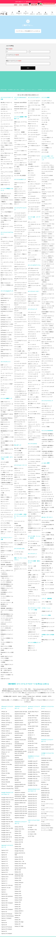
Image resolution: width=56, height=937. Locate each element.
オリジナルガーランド (33, 200)
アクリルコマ (17, 389)
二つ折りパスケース (19, 501)
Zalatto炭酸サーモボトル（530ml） (48, 312)
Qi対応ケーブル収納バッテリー (7, 551)
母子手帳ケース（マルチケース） (34, 404)
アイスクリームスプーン (34, 581)
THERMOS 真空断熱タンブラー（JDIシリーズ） (48, 447)
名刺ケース (17, 477)
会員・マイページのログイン (48, 585)
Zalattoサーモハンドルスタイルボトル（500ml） (48, 248)
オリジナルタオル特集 (33, 446)
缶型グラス (44, 352)
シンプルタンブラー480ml (47, 204)
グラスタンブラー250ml (48, 169)
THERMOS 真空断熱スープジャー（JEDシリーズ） (48, 457)
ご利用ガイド (32, 13)
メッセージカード (32, 638)
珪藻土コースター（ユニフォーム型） (34, 302)
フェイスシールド (5, 434)
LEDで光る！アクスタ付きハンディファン (20, 159)
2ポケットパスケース (19, 475)
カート (52, 13)
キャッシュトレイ (5, 503)
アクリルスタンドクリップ (20, 379)
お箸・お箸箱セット (33, 577)
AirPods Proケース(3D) (7, 324)
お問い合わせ (39, 13)
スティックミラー (32, 254)
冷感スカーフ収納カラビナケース (34, 498)
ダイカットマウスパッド (7, 514)
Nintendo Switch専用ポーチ (20, 103)
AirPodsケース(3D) (6, 317)
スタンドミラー (32, 240)
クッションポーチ (32, 411)
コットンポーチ (32, 344)
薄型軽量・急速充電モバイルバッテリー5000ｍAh (7, 566)
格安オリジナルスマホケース (15, 690)
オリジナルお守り (18, 317)
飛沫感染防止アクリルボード (7, 431)
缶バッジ (30, 113)
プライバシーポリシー (31, 89)
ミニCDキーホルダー (33, 102)
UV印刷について (46, 487)
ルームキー (17, 361)
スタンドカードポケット (7, 270)
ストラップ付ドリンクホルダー (48, 375)
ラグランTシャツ (5, 387)
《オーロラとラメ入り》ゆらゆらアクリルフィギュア (20, 278)
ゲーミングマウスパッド (7, 510)
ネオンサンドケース (6, 113)
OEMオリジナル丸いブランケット (34, 521)
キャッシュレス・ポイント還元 (48, 573)
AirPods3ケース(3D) (6, 339)
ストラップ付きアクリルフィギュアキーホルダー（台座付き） (20, 395)
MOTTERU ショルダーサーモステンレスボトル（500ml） (48, 289)
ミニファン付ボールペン (20, 162)
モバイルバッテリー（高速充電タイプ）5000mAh (7, 556)
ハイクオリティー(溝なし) (6, 204)
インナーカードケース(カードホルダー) (20, 486)
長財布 (16, 523)
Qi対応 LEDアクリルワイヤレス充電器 (7, 657)
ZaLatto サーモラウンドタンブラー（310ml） (48, 232)
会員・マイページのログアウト (48, 589)
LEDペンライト (18, 189)
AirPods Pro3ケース (6, 353)
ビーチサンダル (18, 554)
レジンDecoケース (5, 134)
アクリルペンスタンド (20, 399)
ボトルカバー (45, 369)
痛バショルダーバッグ (33, 388)
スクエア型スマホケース (7, 153)
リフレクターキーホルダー (34, 203)
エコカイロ (17, 168)
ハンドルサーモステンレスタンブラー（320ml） (48, 324)
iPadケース (4, 302)
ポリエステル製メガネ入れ (34, 414)
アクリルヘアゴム (18, 401)
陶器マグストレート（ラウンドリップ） (48, 419)
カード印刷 (3, 529)
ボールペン (3, 464)
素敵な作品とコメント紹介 (48, 640)
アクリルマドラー (18, 327)
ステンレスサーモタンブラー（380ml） (48, 216)
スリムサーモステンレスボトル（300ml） (48, 264)
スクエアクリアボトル (47, 358)
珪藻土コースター (32, 299)
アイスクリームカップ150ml (33, 584)
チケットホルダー (18, 489)
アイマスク (44, 133)
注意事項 (44, 466)
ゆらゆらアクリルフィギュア (20, 269)
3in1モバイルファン (19, 138)
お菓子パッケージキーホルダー (34, 286)
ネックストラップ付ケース (7, 168)
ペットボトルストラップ (48, 380)
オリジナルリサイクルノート (7, 517)
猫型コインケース (18, 540)
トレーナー (3, 392)
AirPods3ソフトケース (6, 341)
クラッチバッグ (32, 312)
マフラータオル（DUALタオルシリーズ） (34, 482)
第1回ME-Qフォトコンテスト (48, 619)
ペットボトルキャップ (47, 378)
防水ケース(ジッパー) (6, 272)
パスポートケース (18, 510)
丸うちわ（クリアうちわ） (20, 126)
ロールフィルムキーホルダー (34, 116)
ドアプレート (4, 505)
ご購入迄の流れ (25, 13)
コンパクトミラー (32, 242)
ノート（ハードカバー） (7, 520)
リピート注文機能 (46, 532)
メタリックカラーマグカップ (48, 423)
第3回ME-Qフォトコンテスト (48, 627)
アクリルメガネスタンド (20, 405)
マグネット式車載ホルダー (7, 286)
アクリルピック (18, 332)
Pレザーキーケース (33, 126)
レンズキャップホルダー (34, 183)
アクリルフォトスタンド (20, 282)
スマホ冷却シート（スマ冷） (7, 238)
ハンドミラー (31, 257)
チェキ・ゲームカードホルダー (20, 494)
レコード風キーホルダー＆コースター (34, 110)
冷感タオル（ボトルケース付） (34, 486)
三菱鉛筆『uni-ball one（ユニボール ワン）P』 (7, 479)
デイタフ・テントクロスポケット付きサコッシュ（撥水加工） (34, 437)
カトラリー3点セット (33, 599)
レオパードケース (5, 136)
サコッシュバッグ (32, 401)
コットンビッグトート (33, 346)
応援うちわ (17, 129)
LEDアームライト (18, 195)
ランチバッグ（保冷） (33, 397)
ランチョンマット (32, 579)
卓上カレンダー (18, 367)
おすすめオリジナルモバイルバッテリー (7, 543)
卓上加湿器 (17, 173)
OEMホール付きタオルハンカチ (34, 531)
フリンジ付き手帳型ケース (7, 212)
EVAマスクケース (5, 422)
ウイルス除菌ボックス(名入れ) (7, 437)
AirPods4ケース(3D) (6, 334)
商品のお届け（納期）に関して (48, 512)
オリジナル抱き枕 (32, 543)
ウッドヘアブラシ (32, 149)
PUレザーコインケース (20, 532)
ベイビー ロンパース (6, 375)
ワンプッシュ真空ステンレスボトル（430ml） (48, 256)
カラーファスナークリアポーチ (34, 324)
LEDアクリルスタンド (20, 193)
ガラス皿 (30, 568)
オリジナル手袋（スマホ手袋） (48, 103)
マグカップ (44, 404)
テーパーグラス (46, 163)
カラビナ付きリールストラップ (34, 156)
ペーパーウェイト (18, 437)
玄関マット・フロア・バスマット (7, 532)
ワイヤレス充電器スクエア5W (7, 639)
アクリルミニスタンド (20, 296)
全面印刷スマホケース (6, 109)
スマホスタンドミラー (6, 266)
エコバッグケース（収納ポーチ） (34, 381)
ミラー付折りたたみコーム (34, 146)
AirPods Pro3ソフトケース (7, 356)
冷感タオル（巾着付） (33, 489)
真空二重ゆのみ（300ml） (46, 280)
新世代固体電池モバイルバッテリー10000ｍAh (7, 615)
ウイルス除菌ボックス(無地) (7, 445)
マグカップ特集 (46, 426)
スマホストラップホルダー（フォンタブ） (7, 242)
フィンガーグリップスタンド (7, 263)
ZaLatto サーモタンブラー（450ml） (48, 240)
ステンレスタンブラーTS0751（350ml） (47, 320)
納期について (45, 483)
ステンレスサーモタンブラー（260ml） (48, 208)
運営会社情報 (3, 89)
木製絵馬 (30, 164)
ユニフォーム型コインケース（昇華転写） (20, 543)
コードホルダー (32, 175)
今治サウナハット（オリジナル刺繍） (48, 144)
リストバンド (31, 281)
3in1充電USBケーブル (6, 672)
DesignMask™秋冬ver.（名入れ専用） (7, 418)
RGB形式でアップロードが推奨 (48, 549)
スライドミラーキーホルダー (34, 233)
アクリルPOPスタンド (20, 391)
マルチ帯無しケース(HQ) (7, 218)
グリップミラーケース (6, 161)
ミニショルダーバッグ (33, 370)
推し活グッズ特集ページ (20, 448)
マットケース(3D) (5, 140)
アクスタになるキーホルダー (20, 247)
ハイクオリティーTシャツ (7, 370)
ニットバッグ (31, 316)
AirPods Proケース (6, 321)
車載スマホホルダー (6, 283)
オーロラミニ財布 (18, 527)
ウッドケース (4, 111)
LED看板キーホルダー (20, 199)
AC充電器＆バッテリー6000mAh (7, 593)
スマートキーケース (33, 121)
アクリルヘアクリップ (20, 319)
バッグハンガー (32, 186)
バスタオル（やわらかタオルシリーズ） (34, 470)
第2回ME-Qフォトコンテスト (48, 623)
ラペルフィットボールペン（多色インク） (7, 471)
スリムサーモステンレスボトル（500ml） (48, 268)
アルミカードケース (19, 508)
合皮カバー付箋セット (6, 497)
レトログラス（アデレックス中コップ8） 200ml (48, 166)
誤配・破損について (47, 503)
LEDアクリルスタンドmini (20, 183)
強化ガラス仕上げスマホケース (7, 150)
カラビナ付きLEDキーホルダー (34, 193)
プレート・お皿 (32, 566)
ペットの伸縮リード (47, 147)
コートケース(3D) (5, 138)
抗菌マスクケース (5, 424)
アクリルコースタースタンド (20, 337)
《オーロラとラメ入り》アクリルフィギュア (20, 230)
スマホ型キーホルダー (33, 166)
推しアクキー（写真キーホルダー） (20, 255)
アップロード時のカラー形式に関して (48, 473)
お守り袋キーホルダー (33, 268)
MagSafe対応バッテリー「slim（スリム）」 (7, 577)
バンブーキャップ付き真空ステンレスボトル (28, 31)
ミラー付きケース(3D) (6, 143)
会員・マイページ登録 (47, 582)
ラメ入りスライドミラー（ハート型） (34, 229)
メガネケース (31, 141)
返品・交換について (47, 505)
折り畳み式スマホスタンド (7, 279)
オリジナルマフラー (33, 510)
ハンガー (44, 107)
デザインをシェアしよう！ (47, 553)
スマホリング (4, 247)
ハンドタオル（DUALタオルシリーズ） (34, 474)
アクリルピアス (18, 424)
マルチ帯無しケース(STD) (6, 221)
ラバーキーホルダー (33, 132)
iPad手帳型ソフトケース (7, 309)
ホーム (12, 13)
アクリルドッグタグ (19, 403)
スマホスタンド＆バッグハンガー (34, 189)
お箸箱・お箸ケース (33, 574)
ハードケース (4, 104)
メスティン (31, 593)
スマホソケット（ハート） (6, 259)
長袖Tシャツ (4, 390)
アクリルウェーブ (18, 325)
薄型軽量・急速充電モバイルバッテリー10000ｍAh (7, 610)
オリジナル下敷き (5, 523)
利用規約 (23, 89)
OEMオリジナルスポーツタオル (34, 525)
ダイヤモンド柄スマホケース (7, 164)
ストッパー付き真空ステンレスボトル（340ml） (48, 260)
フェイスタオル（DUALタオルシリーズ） (34, 478)
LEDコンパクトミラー (20, 191)
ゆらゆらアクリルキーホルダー (20, 416)
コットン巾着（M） (33, 352)
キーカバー (31, 168)
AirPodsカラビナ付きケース (7, 312)
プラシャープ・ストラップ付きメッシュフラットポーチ (34, 426)
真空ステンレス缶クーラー (48, 294)
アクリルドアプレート (20, 435)
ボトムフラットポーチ (33, 355)
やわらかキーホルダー (33, 279)
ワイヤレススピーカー (33, 119)
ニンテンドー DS (18, 112)
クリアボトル (45, 356)
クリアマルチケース (33, 270)
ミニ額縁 (30, 617)
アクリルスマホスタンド (20, 428)
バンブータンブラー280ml (47, 184)
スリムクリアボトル (47, 345)
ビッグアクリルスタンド (20, 239)
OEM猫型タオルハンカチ (34, 528)
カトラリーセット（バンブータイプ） (34, 602)
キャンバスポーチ (32, 338)
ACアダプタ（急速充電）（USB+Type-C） (6, 669)
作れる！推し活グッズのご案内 (20, 460)
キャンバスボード (32, 613)
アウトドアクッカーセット (34, 596)
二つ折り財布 (17, 525)
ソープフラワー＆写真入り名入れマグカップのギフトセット (20, 565)
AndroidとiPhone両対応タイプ (7, 208)
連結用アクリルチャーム (20, 413)
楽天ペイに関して (46, 570)
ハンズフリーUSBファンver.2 (20, 151)
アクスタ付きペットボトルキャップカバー (20, 293)
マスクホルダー (5, 426)
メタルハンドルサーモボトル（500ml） (48, 276)
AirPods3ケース (5, 336)
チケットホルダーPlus (20, 491)
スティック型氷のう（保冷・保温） (20, 165)
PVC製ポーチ (31, 417)
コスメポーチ (31, 420)
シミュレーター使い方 (47, 498)
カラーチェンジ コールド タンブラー (48, 298)
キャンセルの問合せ (47, 559)
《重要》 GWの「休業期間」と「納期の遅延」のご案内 (28, 5)
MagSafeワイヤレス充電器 (7, 653)
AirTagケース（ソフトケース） (7, 295)
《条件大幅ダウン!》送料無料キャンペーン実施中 (28, 1)
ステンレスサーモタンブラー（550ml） (48, 228)
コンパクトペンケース (33, 159)
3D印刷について (46, 490)
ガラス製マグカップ (47, 406)
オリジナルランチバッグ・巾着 (33, 393)
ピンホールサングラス (33, 198)
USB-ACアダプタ (5, 678)
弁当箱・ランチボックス (34, 570)
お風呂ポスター (32, 632)
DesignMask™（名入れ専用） (7, 414)
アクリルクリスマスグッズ (20, 440)
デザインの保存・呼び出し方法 (48, 535)
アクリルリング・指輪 (20, 315)
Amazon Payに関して (47, 568)
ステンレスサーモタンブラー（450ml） (48, 220)
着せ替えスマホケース (6, 102)
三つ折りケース (5, 224)
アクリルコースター (19, 334)
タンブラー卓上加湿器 (20, 175)
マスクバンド (4, 428)
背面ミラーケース (5, 159)
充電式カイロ (17, 171)
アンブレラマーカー (19, 262)
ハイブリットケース (6, 117)
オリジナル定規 (5, 499)
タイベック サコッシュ (34, 321)
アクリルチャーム (18, 384)
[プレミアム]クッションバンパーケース (7, 131)
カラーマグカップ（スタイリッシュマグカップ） (48, 411)
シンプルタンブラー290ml (47, 200)
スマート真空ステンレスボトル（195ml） (48, 272)
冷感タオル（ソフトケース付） (34, 492)
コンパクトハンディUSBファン (20, 147)
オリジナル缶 (45, 117)
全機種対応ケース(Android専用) (5, 196)
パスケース (17, 470)
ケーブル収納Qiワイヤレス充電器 (7, 661)
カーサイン (44, 111)
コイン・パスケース (19, 538)
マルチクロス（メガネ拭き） (34, 452)
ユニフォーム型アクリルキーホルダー (20, 354)
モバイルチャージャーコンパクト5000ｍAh (7, 561)
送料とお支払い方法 (47, 563)
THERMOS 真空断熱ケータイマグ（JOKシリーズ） (48, 441)
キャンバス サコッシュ (34, 319)
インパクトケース (5, 124)
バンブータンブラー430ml (47, 188)
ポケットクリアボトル (47, 361)
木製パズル (44, 124)
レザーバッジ (31, 128)
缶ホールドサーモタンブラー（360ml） (48, 342)
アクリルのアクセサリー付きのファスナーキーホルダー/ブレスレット (20, 409)
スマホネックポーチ (33, 376)
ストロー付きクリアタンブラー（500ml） (48, 302)
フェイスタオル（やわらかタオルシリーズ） (34, 466)
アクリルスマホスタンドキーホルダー (20, 243)
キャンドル (44, 115)
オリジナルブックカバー (7, 527)
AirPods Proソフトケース (7, 327)
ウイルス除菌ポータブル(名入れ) (7, 442)
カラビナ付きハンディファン (20, 141)
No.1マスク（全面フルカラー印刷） (7, 411)
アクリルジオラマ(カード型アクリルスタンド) (20, 420)
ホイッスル (31, 173)
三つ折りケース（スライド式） (7, 227)
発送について (45, 481)
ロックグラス (45, 177)
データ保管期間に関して (48, 542)
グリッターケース (5, 115)
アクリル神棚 (17, 450)
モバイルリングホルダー (7, 245)
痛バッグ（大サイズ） (33, 399)
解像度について (46, 476)
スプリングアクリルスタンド (20, 273)
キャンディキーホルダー (20, 363)
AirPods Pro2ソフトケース (7, 346)
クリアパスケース (18, 472)
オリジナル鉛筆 (5, 462)
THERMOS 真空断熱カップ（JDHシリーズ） (48, 452)
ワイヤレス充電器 (5, 600)
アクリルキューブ (18, 344)
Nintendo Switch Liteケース (20, 109)
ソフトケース (4, 107)
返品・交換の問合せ (47, 557)
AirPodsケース (4, 315)
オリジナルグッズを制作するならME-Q (48, 521)
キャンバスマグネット (33, 619)
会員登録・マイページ (43, 89)
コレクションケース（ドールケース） (34, 385)
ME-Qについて (45, 468)
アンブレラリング (18, 386)
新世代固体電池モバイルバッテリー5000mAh (7, 585)
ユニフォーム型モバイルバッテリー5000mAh (7, 581)
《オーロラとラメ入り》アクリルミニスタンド (20, 299)
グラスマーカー (18, 330)
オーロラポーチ (32, 336)
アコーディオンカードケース (20, 505)
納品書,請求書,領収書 (47, 500)
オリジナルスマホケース (40, 689)
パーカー (3, 394)
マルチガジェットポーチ (34, 331)
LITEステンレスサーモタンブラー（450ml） (48, 224)
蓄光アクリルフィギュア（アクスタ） (20, 236)
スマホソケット (5, 256)
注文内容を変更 (46, 479)
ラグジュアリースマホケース (7, 172)
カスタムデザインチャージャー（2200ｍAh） (7, 627)
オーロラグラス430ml (47, 175)
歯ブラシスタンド (32, 650)
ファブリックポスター (33, 636)
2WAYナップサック (33, 363)
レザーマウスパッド (6, 512)
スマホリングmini (5, 249)
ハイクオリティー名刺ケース (20, 480)
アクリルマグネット (19, 382)
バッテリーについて (47, 492)
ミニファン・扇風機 (19, 132)
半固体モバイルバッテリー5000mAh (7, 589)
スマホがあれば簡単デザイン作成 (48, 525)
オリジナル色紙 (32, 625)
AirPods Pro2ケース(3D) (6, 350)
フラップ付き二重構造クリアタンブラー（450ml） (48, 333)
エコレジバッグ (32, 378)
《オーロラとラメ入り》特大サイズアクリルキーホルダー (20, 308)
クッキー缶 (44, 122)
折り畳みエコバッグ (33, 390)
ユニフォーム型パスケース (20, 498)
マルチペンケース (32, 422)
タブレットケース (46, 113)
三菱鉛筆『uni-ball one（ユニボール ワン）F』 (7, 475)
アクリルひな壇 (18, 452)
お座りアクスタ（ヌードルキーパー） (20, 251)
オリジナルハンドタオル (34, 459)
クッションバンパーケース (7, 120)
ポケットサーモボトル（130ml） (47, 285)
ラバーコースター (32, 296)
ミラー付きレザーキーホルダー (34, 225)
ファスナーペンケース (33, 357)
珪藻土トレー (31, 648)
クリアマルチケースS (33, 272)
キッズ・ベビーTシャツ (7, 373)
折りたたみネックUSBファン (20, 155)
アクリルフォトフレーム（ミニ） (34, 622)
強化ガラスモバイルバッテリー (7, 547)
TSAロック (31, 179)
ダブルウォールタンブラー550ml (48, 196)
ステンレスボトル (46, 367)
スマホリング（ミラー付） (6, 252)
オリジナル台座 (18, 312)
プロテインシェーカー (47, 396)
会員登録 (45, 13)
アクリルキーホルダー (20, 213)
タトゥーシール (46, 109)
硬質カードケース (18, 468)
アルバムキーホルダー (33, 206)
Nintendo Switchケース (20, 106)
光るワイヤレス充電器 (6, 646)
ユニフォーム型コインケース (20, 535)
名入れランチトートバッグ (20, 569)
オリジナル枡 (45, 152)
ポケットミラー (32, 222)
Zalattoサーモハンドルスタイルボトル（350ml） (48, 244)
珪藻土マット (31, 645)
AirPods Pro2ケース (6, 343)
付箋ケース (3, 495)
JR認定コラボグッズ (47, 611)
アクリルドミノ (18, 348)
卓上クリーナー (5, 501)
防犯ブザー (31, 170)
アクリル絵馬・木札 (19, 351)
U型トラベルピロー (33, 549)
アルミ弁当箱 (31, 587)
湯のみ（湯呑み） (46, 354)
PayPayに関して (46, 565)
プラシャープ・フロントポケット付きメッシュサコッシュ (34, 432)
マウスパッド (4, 508)
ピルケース (31, 177)
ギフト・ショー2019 (47, 604)
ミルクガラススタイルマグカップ (48, 415)
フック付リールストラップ (34, 152)
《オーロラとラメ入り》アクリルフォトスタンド (20, 285)
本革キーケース (32, 123)
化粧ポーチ (31, 139)
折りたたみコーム (32, 143)
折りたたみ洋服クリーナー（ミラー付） (34, 260)
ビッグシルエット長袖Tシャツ (7, 384)
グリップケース (5, 180)
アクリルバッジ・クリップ (20, 370)
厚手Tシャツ (4, 377)
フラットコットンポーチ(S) (34, 341)
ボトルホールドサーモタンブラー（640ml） (48, 338)
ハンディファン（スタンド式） (20, 135)
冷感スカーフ (31, 495)
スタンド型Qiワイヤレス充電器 (7, 665)
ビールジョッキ (46, 350)
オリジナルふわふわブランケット (34, 506)
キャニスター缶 (46, 120)
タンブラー (44, 363)
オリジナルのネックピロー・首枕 (34, 546)
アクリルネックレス (19, 264)
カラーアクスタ (18, 233)
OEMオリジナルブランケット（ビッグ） (34, 517)
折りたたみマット (32, 556)
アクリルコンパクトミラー (34, 245)
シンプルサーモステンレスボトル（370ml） (48, 316)
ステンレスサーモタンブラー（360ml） (48, 212)
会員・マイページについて (48, 577)
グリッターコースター (33, 305)
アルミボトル (45, 390)
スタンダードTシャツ (6, 367)
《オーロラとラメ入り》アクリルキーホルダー (20, 216)
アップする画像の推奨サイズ (48, 545)
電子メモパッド (32, 181)
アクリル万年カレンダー (20, 426)
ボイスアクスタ (18, 225)
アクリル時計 (17, 346)
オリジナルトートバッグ (34, 314)
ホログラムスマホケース (7, 175)
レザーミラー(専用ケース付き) (34, 251)
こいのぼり (44, 135)
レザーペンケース (32, 136)
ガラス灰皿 (44, 150)
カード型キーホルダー (33, 209)
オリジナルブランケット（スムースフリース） (34, 502)
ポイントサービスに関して (48, 529)
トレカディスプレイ (19, 455)
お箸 (29, 572)
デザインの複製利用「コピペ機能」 (48, 539)
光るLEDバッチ (18, 186)
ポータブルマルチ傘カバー (34, 408)
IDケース (16, 483)
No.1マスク (4, 408)
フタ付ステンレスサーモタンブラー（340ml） (48, 328)
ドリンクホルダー (46, 372)
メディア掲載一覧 (46, 601)
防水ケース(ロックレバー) (6, 275)
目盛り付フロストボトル (48, 347)
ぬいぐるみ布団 (18, 457)
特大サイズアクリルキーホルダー (20, 303)
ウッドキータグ (32, 162)
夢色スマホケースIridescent (5, 156)
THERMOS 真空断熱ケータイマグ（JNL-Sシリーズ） (48, 435)
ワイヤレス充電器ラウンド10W (7, 643)
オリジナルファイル (6, 525)
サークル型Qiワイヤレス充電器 (7, 649)
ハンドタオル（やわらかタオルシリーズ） (34, 462)
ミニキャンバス (32, 615)
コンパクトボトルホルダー (48, 387)
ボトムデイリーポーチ (33, 361)
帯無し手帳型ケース (6, 215)
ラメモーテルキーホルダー (20, 358)
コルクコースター (32, 294)
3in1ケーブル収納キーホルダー (7, 675)
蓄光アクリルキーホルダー (20, 222)
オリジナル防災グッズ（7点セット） (47, 138)
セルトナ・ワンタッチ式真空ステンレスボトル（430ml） (48, 307)
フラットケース (32, 329)
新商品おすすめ (19, 13)
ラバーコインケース (19, 521)
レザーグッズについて (47, 494)
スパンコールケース (6, 178)
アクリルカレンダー (19, 365)
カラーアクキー (18, 219)
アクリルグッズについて (48, 496)
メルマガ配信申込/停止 (47, 561)
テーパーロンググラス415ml (47, 172)
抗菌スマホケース (5, 184)
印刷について (45, 470)
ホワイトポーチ (32, 333)
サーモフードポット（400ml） (33, 590)
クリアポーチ (31, 327)
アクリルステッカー (19, 374)
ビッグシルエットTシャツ (7, 380)
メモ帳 (2, 492)
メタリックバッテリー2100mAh (6, 623)
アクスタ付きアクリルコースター (20, 341)
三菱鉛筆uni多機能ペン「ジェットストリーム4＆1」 (7, 484)
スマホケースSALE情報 (48, 630)
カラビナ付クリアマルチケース (34, 275)
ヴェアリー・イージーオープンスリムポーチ (34, 373)
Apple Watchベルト (6, 298)
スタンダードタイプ (6, 193)
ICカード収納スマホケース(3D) (7, 146)
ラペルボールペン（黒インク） (7, 467)
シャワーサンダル (18, 551)
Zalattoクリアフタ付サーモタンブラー (48, 252)
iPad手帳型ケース (5, 307)
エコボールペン (5, 488)
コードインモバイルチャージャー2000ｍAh (7, 619)
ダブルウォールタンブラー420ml (48, 192)
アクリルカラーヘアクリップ (20, 322)
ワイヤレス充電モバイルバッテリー (7, 597)
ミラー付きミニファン (20, 144)
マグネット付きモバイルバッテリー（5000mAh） (7, 572)
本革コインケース (18, 530)
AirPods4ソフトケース (6, 332)
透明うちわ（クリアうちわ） (20, 122)
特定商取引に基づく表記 (13, 89)
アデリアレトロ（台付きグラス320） (48, 180)
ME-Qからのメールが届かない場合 (48, 508)
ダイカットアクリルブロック (20, 259)
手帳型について (46, 485)
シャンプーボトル (46, 141)
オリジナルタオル (32, 449)
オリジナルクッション (33, 541)
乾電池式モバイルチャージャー (7, 635)
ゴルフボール (45, 128)
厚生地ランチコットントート (34, 349)
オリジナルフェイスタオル (34, 456)
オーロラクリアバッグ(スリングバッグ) (34, 366)
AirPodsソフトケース (6, 319)
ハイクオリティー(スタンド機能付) (7, 200)
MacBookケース (5, 300)
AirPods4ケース (5, 330)
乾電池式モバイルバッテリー (7, 631)
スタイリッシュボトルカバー (48, 383)
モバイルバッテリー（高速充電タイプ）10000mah (7, 604)
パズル (43, 126)
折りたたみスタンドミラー (34, 237)
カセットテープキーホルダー (34, 106)
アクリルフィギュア (19, 227)
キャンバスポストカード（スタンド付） (34, 628)
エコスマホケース (5, 182)
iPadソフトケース (5, 304)
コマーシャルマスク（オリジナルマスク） (7, 404)
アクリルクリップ (18, 376)
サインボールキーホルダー (34, 212)
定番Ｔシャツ (4, 364)
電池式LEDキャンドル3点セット (20, 202)
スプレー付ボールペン (6, 453)
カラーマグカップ (46, 408)
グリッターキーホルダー (34, 134)
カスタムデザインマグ (47, 365)
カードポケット (5, 268)
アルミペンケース (5, 490)
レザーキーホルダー (33, 130)
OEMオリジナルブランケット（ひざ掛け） (34, 513)
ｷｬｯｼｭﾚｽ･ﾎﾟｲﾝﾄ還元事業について (48, 593)
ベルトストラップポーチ (34, 359)
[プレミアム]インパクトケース (7, 127)
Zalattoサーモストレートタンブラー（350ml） (48, 236)
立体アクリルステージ (20, 266)
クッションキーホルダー (34, 100)
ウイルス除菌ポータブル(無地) (7, 449)
